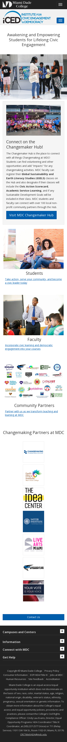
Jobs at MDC (56, 675)
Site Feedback (36, 679)
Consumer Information (15, 675)
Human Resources (16, 679)
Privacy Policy (51, 670)
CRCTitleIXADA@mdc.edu (33, 734)
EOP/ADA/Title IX (39, 675)
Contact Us (33, 617)
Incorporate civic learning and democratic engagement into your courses (29, 346)
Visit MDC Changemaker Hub (31, 215)
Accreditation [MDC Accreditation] (53, 679)
